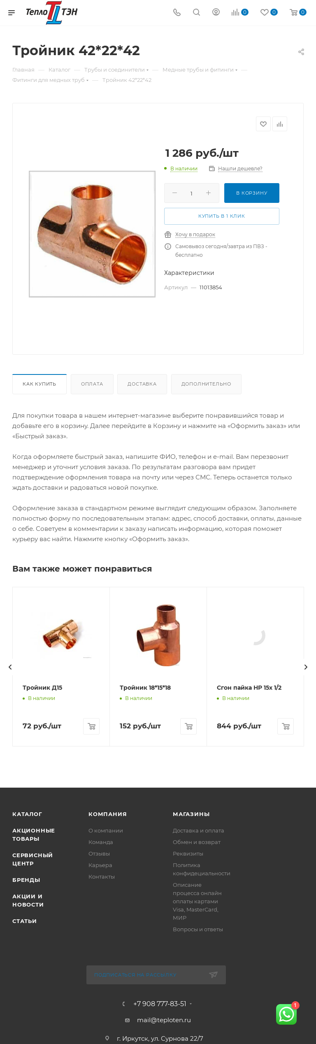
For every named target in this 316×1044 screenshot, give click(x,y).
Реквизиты (188, 1035)
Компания (107, 996)
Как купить (39, 384)
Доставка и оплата (198, 1012)
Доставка (142, 384)
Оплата (92, 384)
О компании (105, 1012)
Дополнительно (206, 384)
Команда (100, 1024)
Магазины (191, 996)
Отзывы (99, 1035)
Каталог (27, 996)
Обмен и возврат (197, 1024)
